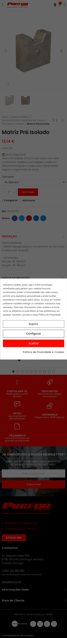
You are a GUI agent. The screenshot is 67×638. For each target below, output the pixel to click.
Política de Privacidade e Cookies (43, 352)
